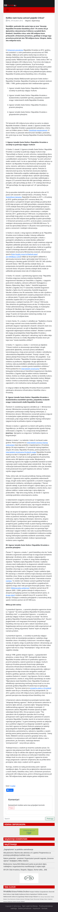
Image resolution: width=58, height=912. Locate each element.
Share (10, 790)
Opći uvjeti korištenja (30, 906)
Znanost (5, 901)
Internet (15, 901)
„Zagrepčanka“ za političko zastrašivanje (18, 849)
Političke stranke (42, 894)
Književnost (22, 894)
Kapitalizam (33, 894)
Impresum (36, 908)
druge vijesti (10, 595)
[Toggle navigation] (7, 10)
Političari (37, 892)
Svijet (13, 894)
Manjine (5, 899)
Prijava (11, 808)
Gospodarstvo (44, 892)
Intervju (42, 896)
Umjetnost (50, 899)
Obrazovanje (36, 899)
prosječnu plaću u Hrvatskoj (40, 688)
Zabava (45, 899)
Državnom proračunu (15, 50)
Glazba (52, 896)
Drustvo (19, 901)
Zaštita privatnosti (24, 908)
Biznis (28, 894)
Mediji (17, 894)
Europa (30, 896)
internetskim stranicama (30, 369)
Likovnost (22, 899)
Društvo (26, 891)
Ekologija (42, 899)
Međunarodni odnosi (9, 896)
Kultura (9, 894)
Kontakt (44, 908)
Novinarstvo (13, 899)
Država (14, 891)
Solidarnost (9, 901)
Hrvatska (7, 891)
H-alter (12, 786)
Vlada (26, 896)
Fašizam (35, 896)
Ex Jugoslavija (20, 896)
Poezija (31, 899)
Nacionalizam (48, 896)
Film (39, 896)
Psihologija (27, 899)
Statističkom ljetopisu (14, 197)
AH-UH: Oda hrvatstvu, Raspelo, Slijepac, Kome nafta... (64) (25, 870)
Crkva (8, 899)
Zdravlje (18, 899)
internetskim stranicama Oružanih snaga (21, 452)
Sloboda (23, 901)
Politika (20, 891)
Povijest (31, 892)
